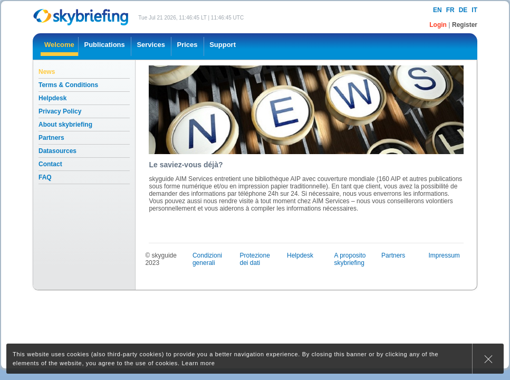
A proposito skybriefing (349, 259)
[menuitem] (59, 46)
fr (450, 10)
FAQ (45, 177)
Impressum (444, 255)
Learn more (198, 363)
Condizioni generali (207, 259)
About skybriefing (65, 124)
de (463, 10)
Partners (51, 137)
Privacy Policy (60, 111)
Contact (50, 164)
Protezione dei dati (254, 259)
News (47, 71)
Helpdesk (52, 98)
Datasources (57, 151)
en (437, 10)
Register (464, 24)
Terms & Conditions (68, 85)
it (474, 10)
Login (438, 24)
